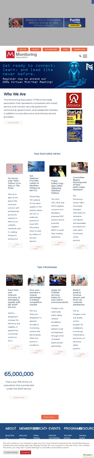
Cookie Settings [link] (11, 452)
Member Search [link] (82, 437)
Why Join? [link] (23, 435)
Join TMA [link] (23, 49)
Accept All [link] (26, 452)
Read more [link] (50, 417)
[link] (93, 2)
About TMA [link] (9, 435)
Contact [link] (35, 49)
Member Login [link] (79, 49)
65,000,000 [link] (18, 373)
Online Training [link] (36, 437)
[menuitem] (23, 49)
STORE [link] (65, 49)
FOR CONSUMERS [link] (51, 49)
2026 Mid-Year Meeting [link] (54, 437)
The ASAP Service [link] (68, 437)
